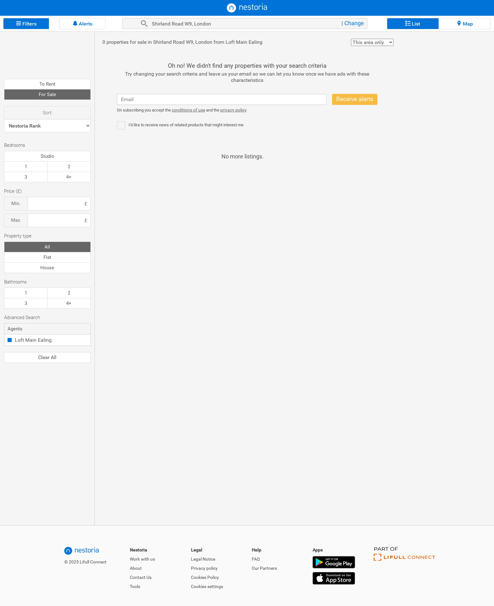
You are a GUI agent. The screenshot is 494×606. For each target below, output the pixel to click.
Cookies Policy (205, 577)
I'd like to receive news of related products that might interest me (186, 125)
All (47, 247)
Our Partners (264, 568)
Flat (47, 257)
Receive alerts (354, 99)
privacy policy (233, 109)
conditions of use (188, 109)
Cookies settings (207, 586)
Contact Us (141, 577)
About (136, 568)
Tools (135, 586)
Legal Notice (203, 559)
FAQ (256, 559)
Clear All (47, 357)
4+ (69, 177)
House (47, 268)
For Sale (47, 94)
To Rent (47, 84)
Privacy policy (204, 568)
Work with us (142, 559)
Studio (47, 156)
